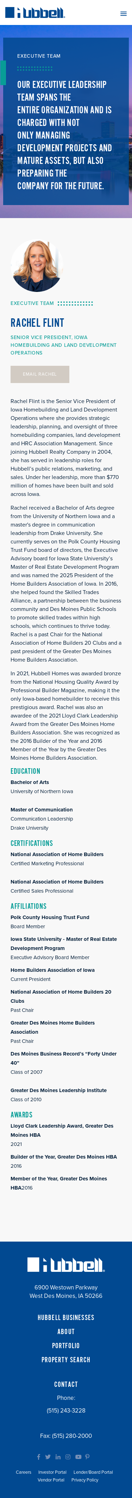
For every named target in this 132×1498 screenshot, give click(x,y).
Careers (23, 1472)
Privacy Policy (84, 1480)
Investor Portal (52, 1472)
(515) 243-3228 (66, 1410)
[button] (123, 13)
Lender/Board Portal (93, 1472)
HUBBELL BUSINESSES (66, 1317)
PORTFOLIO (66, 1346)
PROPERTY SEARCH (66, 1360)
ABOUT (66, 1332)
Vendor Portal (51, 1480)
